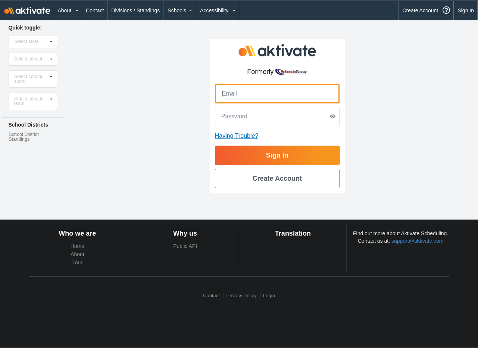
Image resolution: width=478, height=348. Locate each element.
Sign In (465, 10)
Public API (185, 246)
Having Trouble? (237, 136)
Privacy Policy (241, 295)
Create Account (420, 10)
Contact (95, 10)
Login (269, 295)
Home (77, 246)
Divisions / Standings (135, 10)
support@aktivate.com (417, 241)
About (77, 254)
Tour (77, 262)
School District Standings (23, 137)
